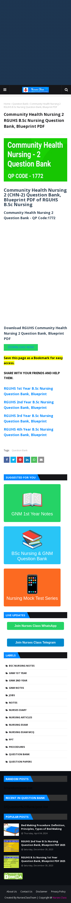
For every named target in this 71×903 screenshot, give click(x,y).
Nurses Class (59, 897)
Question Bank (20, 103)
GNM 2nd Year (18, 680)
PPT (11, 739)
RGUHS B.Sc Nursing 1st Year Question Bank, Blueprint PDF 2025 (43, 859)
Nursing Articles (20, 717)
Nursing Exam (18, 724)
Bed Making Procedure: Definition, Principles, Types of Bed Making (43, 827)
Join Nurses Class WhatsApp (35, 625)
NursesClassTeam (26, 897)
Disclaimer (41, 891)
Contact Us (26, 891)
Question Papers (20, 761)
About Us (12, 891)
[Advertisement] (35, 39)
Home (7, 103)
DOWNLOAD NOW (21, 347)
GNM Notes (16, 688)
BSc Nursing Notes (22, 665)
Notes (13, 702)
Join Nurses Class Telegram (35, 642)
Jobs (12, 695)
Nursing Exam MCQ (21, 732)
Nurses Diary (18, 710)
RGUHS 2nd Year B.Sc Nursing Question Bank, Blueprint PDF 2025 (43, 843)
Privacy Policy (58, 891)
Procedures (17, 747)
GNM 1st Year (18, 673)
